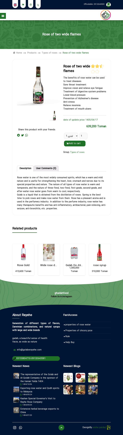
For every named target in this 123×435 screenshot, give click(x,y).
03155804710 (23, 358)
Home (17, 53)
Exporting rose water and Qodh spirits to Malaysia (39, 390)
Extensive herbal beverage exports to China (39, 410)
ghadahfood (61, 293)
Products (32, 53)
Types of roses (49, 53)
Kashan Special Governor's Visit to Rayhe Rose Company (37, 400)
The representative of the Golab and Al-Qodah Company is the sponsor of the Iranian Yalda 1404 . (39, 378)
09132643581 (99, 4)
